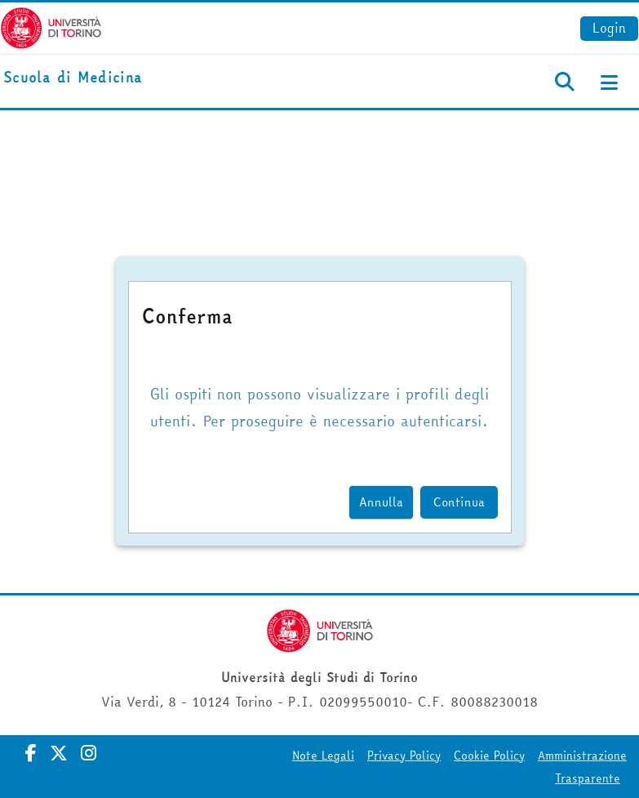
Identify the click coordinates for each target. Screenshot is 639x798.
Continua (459, 502)
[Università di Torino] (51, 26)
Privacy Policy (404, 756)
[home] (72, 78)
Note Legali (323, 756)
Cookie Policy (489, 756)
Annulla (381, 502)
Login (609, 28)
